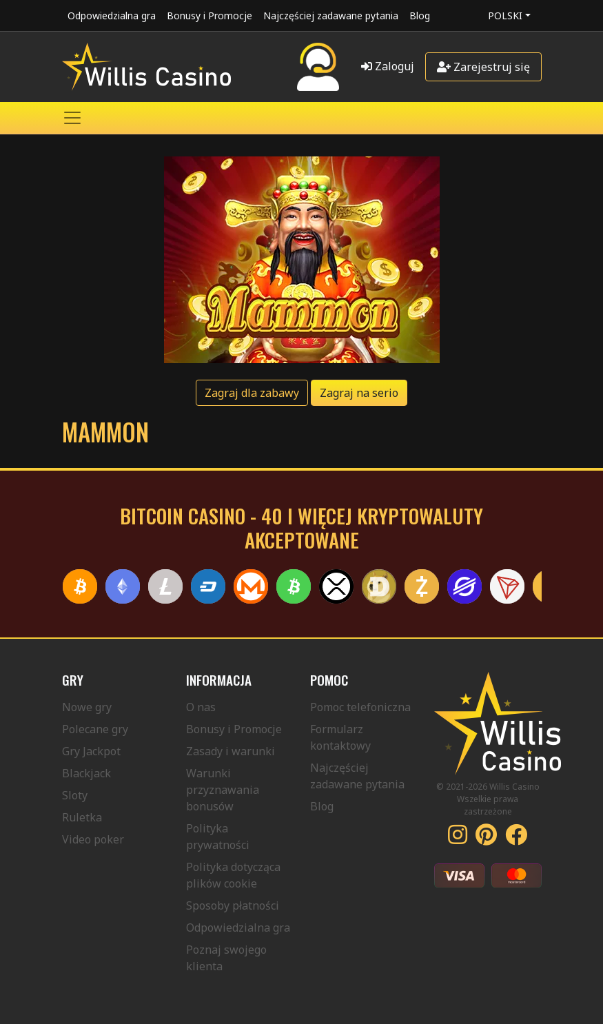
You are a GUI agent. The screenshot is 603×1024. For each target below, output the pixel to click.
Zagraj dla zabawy (252, 392)
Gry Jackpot (91, 751)
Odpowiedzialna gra (112, 15)
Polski (505, 15)
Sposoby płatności (232, 905)
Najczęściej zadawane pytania (330, 15)
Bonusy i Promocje (209, 15)
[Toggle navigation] (72, 118)
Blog (419, 15)
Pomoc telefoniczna (360, 707)
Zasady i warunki (230, 751)
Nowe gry (87, 707)
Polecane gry (95, 729)
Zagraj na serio (359, 392)
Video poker (93, 839)
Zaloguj (387, 66)
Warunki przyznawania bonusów (222, 790)
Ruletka (82, 817)
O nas (201, 707)
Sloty (75, 795)
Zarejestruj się (483, 66)
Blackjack (86, 773)
